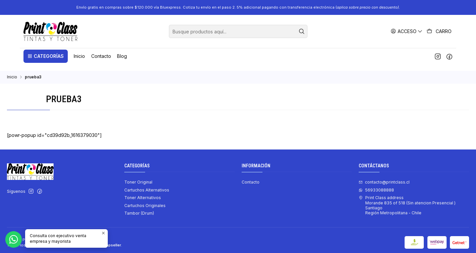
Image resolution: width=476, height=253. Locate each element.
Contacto (250, 176)
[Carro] (439, 31)
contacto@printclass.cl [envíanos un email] (384, 176)
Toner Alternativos (142, 191)
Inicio (12, 71)
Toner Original (138, 176)
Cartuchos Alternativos (146, 184)
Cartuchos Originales (145, 199)
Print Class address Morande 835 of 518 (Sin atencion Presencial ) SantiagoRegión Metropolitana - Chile (407, 199)
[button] (45, 56)
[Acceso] (406, 31)
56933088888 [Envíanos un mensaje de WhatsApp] (376, 184)
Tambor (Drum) (139, 207)
